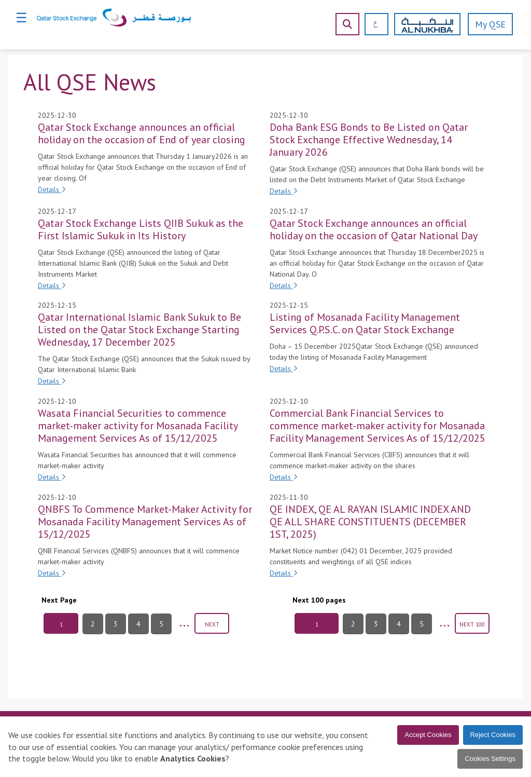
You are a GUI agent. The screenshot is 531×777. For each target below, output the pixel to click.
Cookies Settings (490, 758)
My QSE (490, 24)
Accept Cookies (427, 735)
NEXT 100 (472, 624)
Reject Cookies (492, 735)
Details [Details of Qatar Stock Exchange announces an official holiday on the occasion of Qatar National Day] (284, 285)
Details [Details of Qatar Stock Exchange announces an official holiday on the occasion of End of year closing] (52, 189)
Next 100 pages (319, 600)
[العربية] (372, 24)
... (184, 622)
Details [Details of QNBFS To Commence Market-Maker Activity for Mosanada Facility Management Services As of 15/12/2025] (52, 573)
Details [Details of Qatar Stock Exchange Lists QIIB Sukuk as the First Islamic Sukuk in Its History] (52, 285)
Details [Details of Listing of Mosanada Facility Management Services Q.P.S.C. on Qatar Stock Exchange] (284, 368)
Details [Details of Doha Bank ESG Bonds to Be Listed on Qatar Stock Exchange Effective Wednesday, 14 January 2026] (284, 191)
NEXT (212, 624)
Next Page (59, 600)
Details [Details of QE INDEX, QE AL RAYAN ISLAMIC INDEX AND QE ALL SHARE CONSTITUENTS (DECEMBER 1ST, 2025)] (284, 573)
